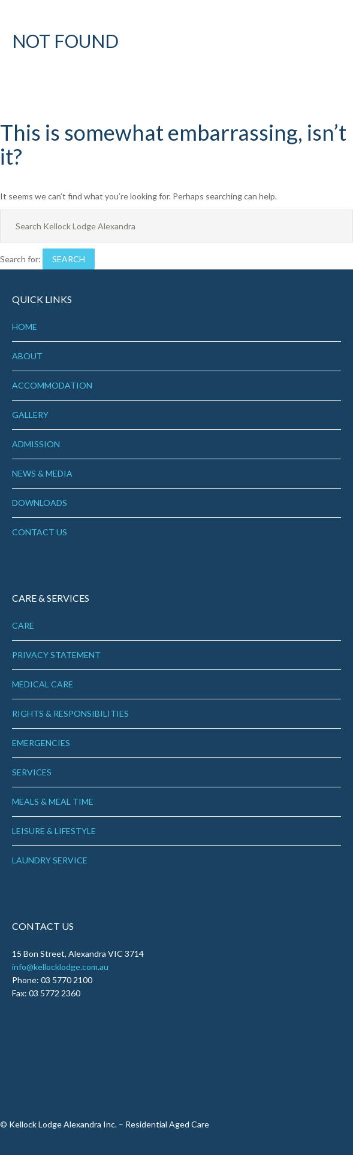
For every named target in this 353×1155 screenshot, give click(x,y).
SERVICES (32, 772)
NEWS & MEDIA (42, 473)
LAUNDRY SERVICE (50, 860)
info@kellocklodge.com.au (60, 967)
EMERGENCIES (41, 743)
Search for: (20, 259)
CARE (23, 625)
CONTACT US (39, 532)
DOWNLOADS (39, 503)
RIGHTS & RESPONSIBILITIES (70, 713)
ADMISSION (36, 444)
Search (68, 259)
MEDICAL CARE (42, 684)
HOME (24, 327)
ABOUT (27, 356)
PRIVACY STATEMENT (56, 655)
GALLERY (30, 415)
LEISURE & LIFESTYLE (54, 831)
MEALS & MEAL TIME (52, 801)
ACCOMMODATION (52, 385)
